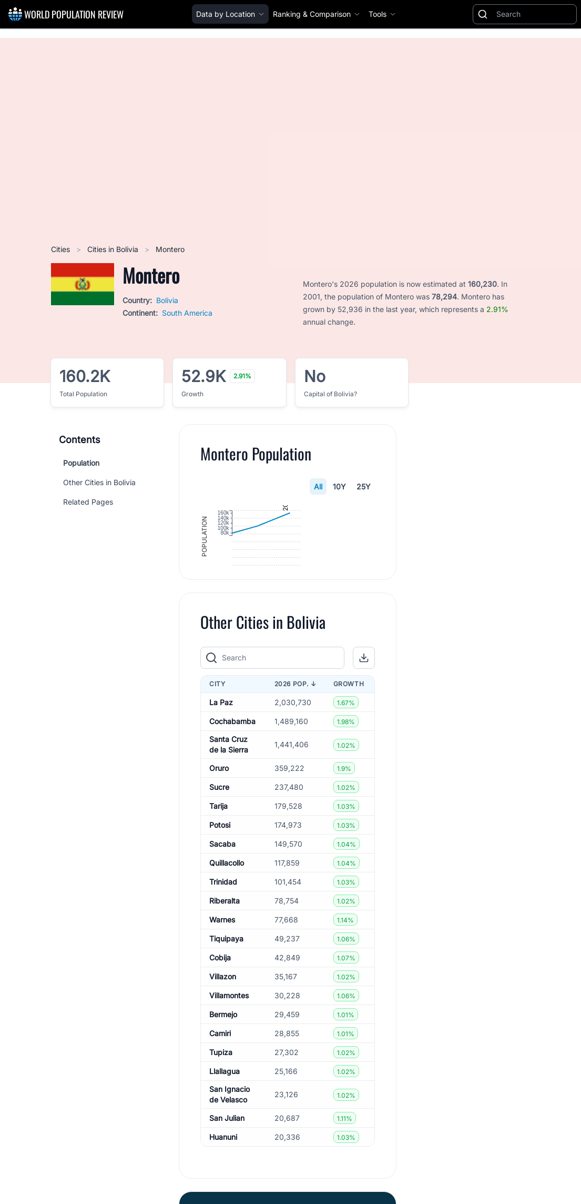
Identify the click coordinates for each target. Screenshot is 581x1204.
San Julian (226, 1171)
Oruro (219, 821)
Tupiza (220, 1105)
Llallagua (224, 1124)
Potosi (219, 878)
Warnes (222, 973)
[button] (364, 711)
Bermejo (223, 1067)
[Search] (534, 14)
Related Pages (88, 501)
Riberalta (224, 954)
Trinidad (223, 935)
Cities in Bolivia (113, 249)
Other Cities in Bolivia (99, 482)
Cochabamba (232, 774)
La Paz (221, 755)
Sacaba (222, 897)
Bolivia (167, 300)
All (318, 486)
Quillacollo (226, 916)
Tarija (218, 859)
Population (81, 462)
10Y (339, 486)
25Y (363, 486)
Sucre (219, 840)
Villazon (222, 1030)
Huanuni (223, 1190)
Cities (61, 249)
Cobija (220, 1011)
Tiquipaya (226, 992)
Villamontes (229, 1049)
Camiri (220, 1086)
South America (187, 312)
